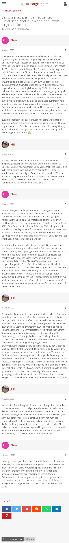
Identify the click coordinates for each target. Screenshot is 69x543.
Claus (7, 28)
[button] (4, 3)
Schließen (30, 539)
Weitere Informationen (12, 539)
